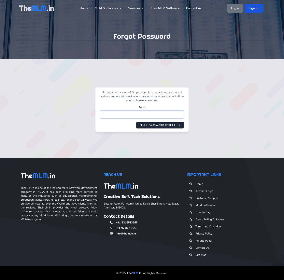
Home (84, 8)
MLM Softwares (108, 8)
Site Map (200, 256)
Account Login (204, 192)
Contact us (193, 8)
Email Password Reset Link (160, 125)
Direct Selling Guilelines (210, 220)
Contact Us (202, 249)
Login (235, 8)
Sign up (254, 8)
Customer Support (206, 199)
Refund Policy (203, 242)
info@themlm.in (126, 235)
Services (136, 8)
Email (142, 107)
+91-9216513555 (126, 224)
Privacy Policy (203, 235)
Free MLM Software (165, 8)
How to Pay (202, 213)
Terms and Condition (208, 228)
